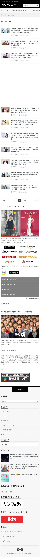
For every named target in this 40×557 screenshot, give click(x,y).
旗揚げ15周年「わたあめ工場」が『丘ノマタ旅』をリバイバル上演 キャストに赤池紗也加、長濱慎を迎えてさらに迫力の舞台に (24, 122)
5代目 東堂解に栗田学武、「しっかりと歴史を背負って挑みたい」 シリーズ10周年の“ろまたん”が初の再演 (25, 43)
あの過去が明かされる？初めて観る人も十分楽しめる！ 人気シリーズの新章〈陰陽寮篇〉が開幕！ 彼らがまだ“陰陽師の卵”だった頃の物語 (24, 136)
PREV (3, 200)
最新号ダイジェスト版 (9, 279)
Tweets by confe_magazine (8, 350)
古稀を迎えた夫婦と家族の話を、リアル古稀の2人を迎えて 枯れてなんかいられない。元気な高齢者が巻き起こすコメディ (25, 162)
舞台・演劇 (6, 411)
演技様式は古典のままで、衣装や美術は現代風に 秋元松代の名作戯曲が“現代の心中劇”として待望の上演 (24, 174)
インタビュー (24, 35)
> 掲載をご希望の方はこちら (31, 298)
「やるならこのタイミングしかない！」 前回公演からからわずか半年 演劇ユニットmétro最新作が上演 (24, 149)
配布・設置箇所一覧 (8, 284)
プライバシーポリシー (9, 536)
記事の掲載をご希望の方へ (8, 492)
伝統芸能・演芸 (7, 430)
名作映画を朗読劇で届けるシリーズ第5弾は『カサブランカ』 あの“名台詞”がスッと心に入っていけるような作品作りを (25, 110)
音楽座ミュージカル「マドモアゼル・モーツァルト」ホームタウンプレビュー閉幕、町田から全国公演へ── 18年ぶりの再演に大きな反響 (24, 466)
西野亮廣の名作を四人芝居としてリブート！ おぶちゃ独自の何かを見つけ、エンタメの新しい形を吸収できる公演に (24, 187)
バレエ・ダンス (7, 416)
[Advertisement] (20, 84)
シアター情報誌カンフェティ (19, 11)
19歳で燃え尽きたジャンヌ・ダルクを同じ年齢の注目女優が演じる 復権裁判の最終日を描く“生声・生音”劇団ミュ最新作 (24, 30)
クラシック (6, 420)
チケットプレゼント (8, 294)
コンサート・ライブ (8, 425)
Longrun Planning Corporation (25, 553)
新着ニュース (4, 11)
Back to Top (20, 389)
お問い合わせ (6, 541)
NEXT (36, 200)
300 (25, 200)
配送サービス (6, 289)
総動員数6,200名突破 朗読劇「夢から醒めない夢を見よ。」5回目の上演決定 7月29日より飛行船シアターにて (24, 456)
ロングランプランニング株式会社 (12, 531)
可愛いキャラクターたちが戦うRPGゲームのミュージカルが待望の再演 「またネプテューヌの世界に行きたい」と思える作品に (24, 55)
